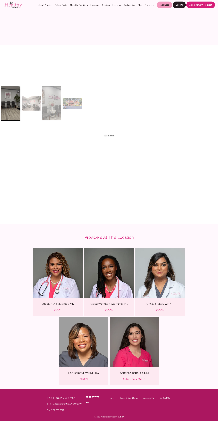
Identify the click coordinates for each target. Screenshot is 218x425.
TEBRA (121, 421)
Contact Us (165, 402)
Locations (95, 7)
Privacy (111, 402)
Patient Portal (61, 7)
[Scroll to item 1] (105, 139)
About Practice (45, 7)
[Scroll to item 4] (113, 139)
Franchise (149, 7)
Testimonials (129, 7)
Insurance (116, 7)
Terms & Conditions (129, 402)
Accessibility (148, 402)
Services (106, 7)
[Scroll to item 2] (108, 139)
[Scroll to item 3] (111, 139)
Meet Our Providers (79, 7)
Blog (140, 7)
